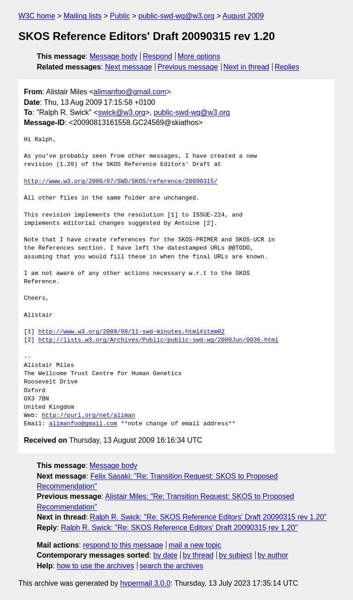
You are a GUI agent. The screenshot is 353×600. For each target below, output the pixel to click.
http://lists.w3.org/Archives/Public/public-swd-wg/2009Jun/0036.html (158, 340)
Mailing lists (82, 16)
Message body (113, 56)
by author (272, 555)
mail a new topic (195, 545)
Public (120, 16)
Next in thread (246, 67)
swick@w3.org (121, 112)
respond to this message (123, 545)
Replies (287, 67)
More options (199, 56)
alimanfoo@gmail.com (130, 92)
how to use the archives (95, 566)
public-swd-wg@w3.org (176, 16)
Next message (128, 67)
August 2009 (243, 16)
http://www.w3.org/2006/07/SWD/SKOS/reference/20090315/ (120, 181)
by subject (235, 555)
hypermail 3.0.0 (145, 583)
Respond (157, 56)
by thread (198, 555)
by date (165, 555)
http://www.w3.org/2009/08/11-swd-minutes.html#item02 (131, 332)
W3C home (36, 16)
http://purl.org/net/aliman (88, 415)
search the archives (172, 566)
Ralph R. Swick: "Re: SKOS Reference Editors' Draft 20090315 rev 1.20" (208, 517)
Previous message (188, 67)
